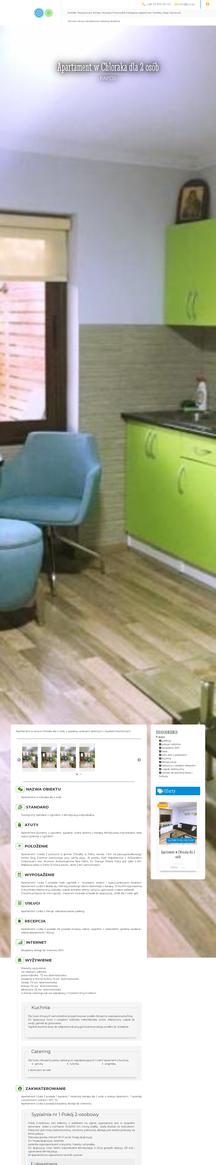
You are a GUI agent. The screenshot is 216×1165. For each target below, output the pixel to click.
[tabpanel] (30, 757)
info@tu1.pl (186, 4)
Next (139, 759)
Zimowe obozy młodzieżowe (84, 21)
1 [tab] (77, 774)
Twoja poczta (84, 13)
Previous (18, 759)
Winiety (97, 13)
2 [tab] (80, 774)
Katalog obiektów (110, 21)
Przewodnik (118, 13)
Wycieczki (175, 13)
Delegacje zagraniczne (139, 13)
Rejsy (166, 13)
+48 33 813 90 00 (158, 4)
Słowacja (107, 13)
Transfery (157, 13)
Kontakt (72, 13)
